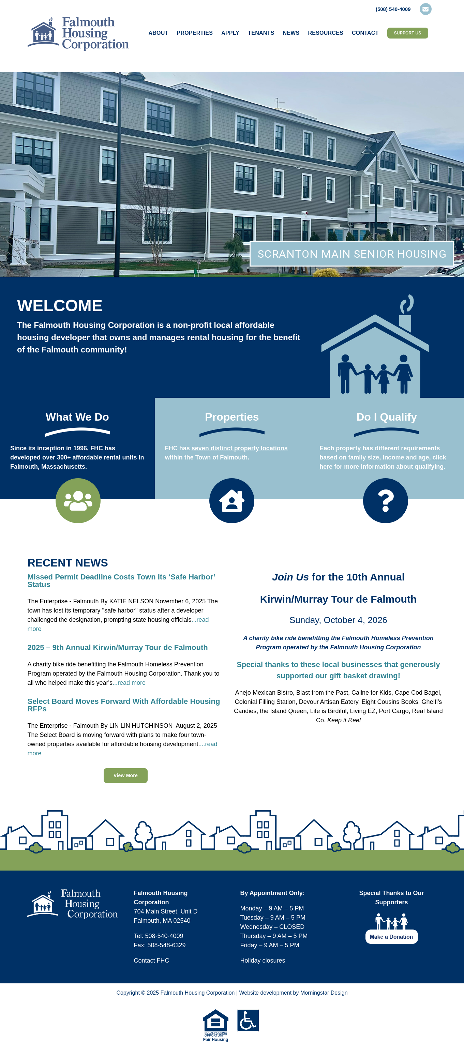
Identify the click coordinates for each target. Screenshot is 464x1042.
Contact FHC (151, 960)
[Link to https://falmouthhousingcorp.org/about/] (78, 500)
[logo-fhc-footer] (72, 892)
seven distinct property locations (240, 448)
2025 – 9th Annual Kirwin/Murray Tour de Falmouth (117, 647)
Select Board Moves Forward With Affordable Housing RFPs (123, 705)
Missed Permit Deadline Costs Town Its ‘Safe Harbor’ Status (121, 581)
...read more (129, 682)
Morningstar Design (324, 993)
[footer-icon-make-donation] (391, 916)
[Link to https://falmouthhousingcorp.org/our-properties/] (231, 500)
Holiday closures (262, 960)
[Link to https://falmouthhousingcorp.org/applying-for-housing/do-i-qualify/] (385, 500)
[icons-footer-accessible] (248, 1012)
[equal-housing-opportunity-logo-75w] (215, 1012)
